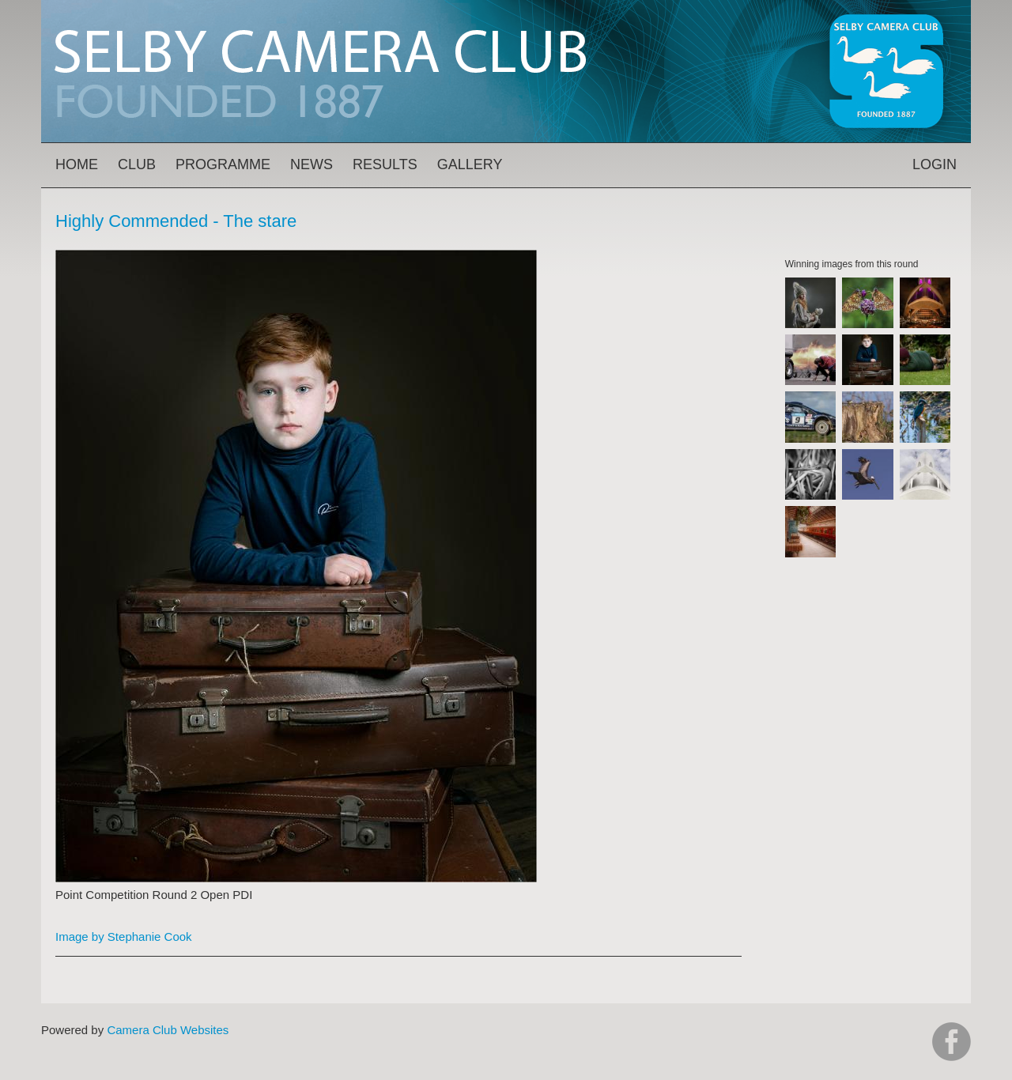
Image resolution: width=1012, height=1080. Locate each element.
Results (385, 164)
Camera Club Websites (167, 1030)
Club (137, 164)
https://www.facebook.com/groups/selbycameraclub (951, 1041)
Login (934, 164)
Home (76, 164)
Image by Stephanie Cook (123, 936)
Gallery (470, 164)
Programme (223, 164)
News (311, 164)
